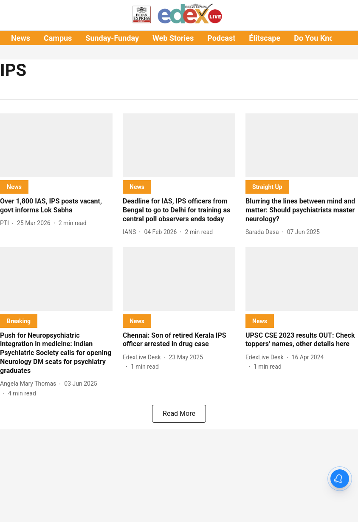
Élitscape (264, 38)
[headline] (56, 206)
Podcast (221, 38)
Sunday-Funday (112, 38)
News (20, 38)
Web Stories (173, 38)
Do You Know (316, 38)
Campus (58, 38)
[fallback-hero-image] (56, 145)
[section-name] (14, 187)
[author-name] (6, 223)
